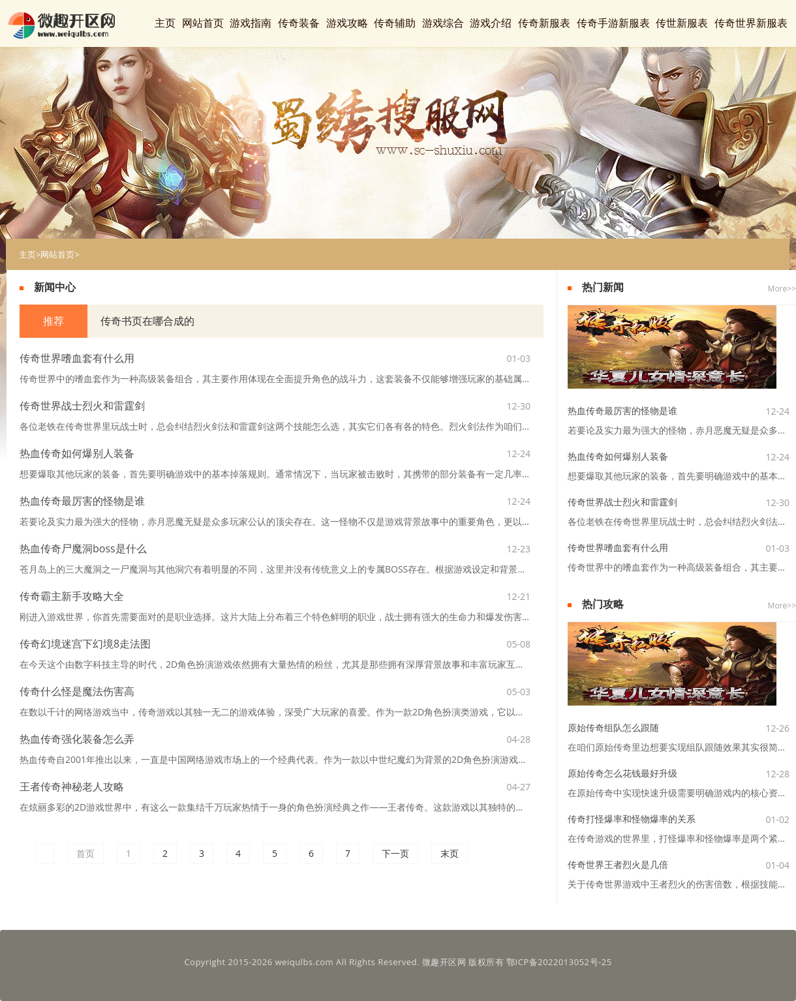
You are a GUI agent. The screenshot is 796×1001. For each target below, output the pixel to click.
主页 (27, 254)
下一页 (395, 853)
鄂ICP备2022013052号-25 (559, 962)
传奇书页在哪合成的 (146, 321)
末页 (449, 853)
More (778, 288)
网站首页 (57, 254)
